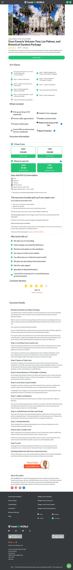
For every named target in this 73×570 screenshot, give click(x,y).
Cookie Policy (12, 504)
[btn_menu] (2, 2)
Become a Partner (13, 512)
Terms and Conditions (15, 496)
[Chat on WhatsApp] (36, 464)
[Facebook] (9, 531)
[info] (49, 124)
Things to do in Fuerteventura (46, 508)
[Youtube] (23, 531)
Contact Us (11, 508)
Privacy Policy (12, 500)
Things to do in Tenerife (45, 496)
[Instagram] (16, 531)
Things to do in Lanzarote (45, 500)
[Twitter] (30, 531)
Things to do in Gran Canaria (46, 504)
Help (9, 516)
